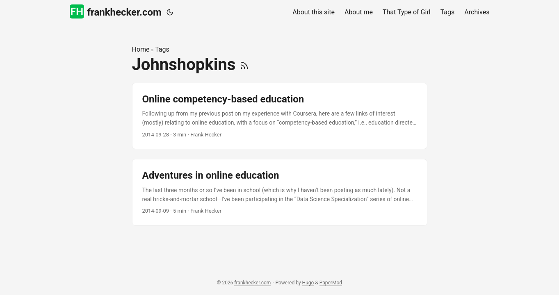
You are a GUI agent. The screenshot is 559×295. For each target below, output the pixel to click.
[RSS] (244, 64)
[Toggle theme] (170, 12)
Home (141, 49)
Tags (162, 49)
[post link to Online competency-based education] (279, 116)
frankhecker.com (116, 12)
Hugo (308, 283)
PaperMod (330, 283)
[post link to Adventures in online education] (279, 192)
